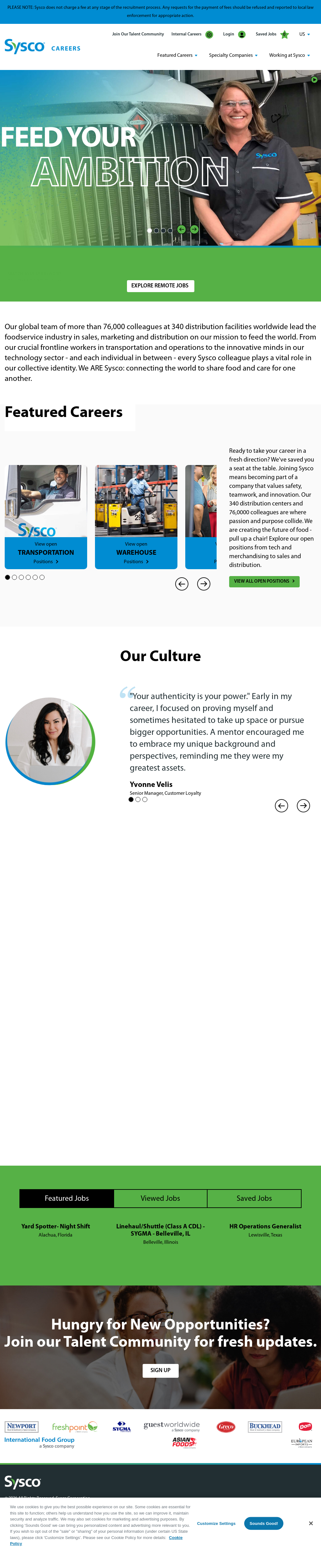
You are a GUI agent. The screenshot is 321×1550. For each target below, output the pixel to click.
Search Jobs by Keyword (34, 261)
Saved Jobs (272, 34)
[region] (160, 1524)
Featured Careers (174, 55)
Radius (213, 261)
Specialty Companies (231, 55)
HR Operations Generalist (265, 1227)
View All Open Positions (261, 581)
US (302, 34)
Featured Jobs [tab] (67, 1199)
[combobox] (160, 264)
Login (234, 35)
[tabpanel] (160, 1235)
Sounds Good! (264, 1523)
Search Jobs (279, 265)
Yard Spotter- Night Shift (55, 1227)
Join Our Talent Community (138, 34)
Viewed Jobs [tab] (160, 1199)
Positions (43, 561)
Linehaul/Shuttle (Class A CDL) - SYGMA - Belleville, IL (160, 1230)
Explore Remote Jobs (159, 286)
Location (135, 261)
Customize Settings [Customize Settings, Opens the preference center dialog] (216, 1523)
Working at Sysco (287, 55)
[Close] (311, 1523)
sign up (160, 1371)
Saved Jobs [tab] (254, 1199)
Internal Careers (192, 35)
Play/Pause (314, 79)
